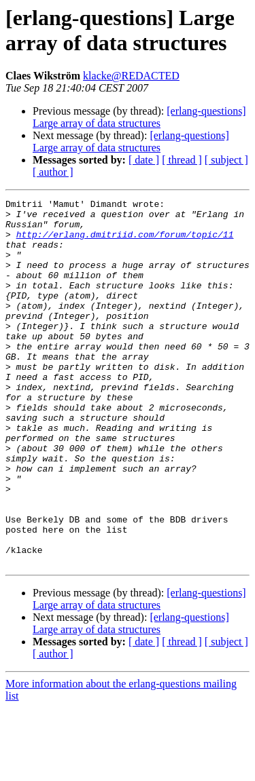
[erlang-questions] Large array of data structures (139, 117)
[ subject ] (226, 160)
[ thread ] (182, 160)
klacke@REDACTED (131, 75)
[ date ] (144, 160)
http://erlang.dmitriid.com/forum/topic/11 (125, 242)
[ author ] (53, 172)
